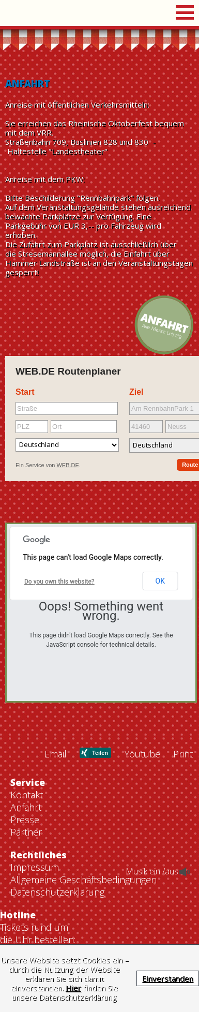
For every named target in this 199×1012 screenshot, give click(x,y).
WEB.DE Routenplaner (68, 371)
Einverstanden (167, 978)
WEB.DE (67, 465)
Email (55, 923)
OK (160, 581)
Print (183, 923)
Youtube (142, 923)
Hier (73, 988)
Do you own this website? (59, 581)
